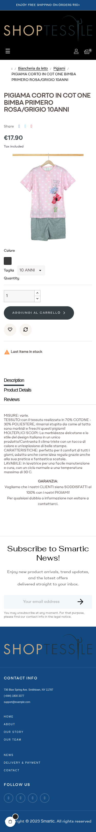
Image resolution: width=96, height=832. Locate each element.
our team (13, 739)
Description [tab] (14, 380)
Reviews (11, 399)
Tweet (25, 126)
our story (14, 732)
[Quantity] (19, 296)
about (9, 724)
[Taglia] (31, 270)
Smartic (48, 821)
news (9, 755)
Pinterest (31, 126)
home (9, 716)
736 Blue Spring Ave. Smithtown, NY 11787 (28, 689)
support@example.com (17, 702)
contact (12, 770)
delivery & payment (22, 762)
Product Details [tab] (17, 390)
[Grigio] (8, 261)
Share (19, 126)
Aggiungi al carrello (36, 312)
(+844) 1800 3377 (14, 695)
